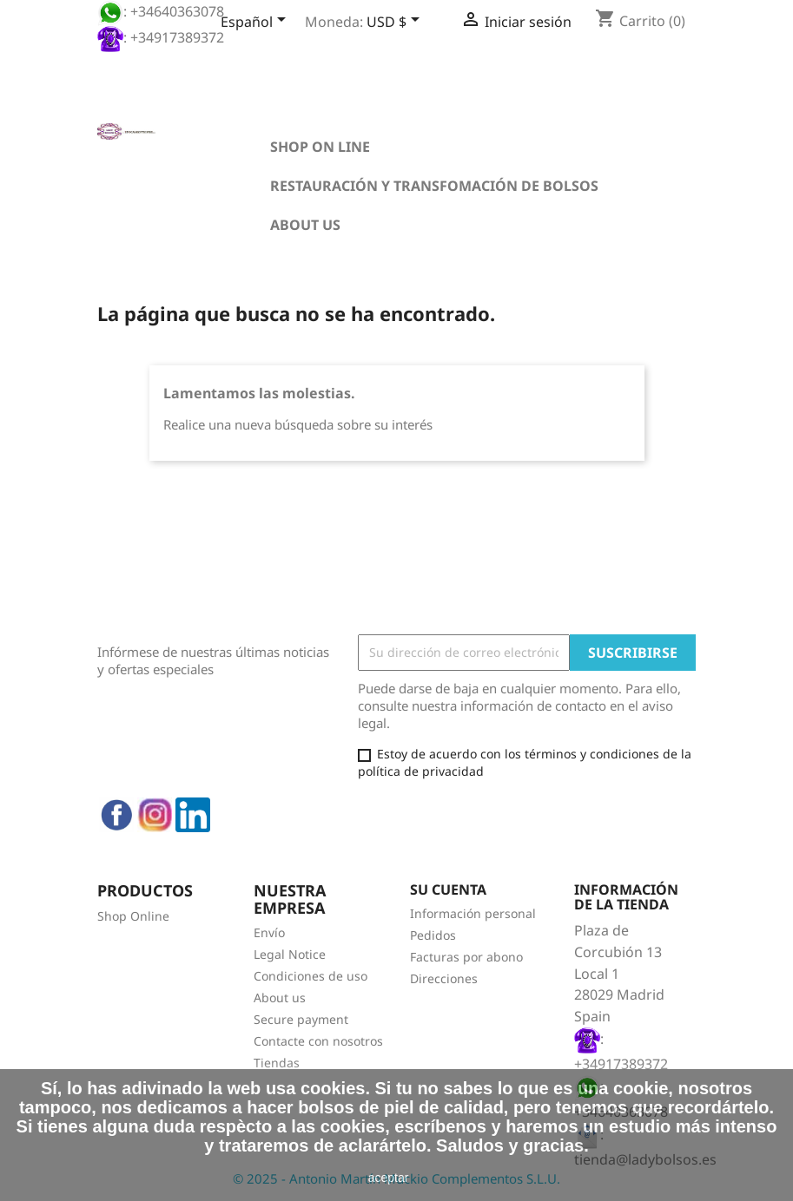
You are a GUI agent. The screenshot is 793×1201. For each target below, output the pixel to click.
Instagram (154, 814)
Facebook (116, 814)
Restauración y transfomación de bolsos (434, 185)
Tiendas (277, 1062)
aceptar (388, 1178)
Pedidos (433, 935)
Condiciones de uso (310, 976)
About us (305, 224)
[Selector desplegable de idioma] (256, 23)
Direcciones (444, 978)
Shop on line (320, 146)
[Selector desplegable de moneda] (396, 23)
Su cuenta (448, 889)
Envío (269, 932)
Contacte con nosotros (318, 1041)
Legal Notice (290, 954)
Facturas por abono (466, 956)
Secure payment (301, 1019)
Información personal (473, 913)
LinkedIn (192, 814)
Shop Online (133, 916)
